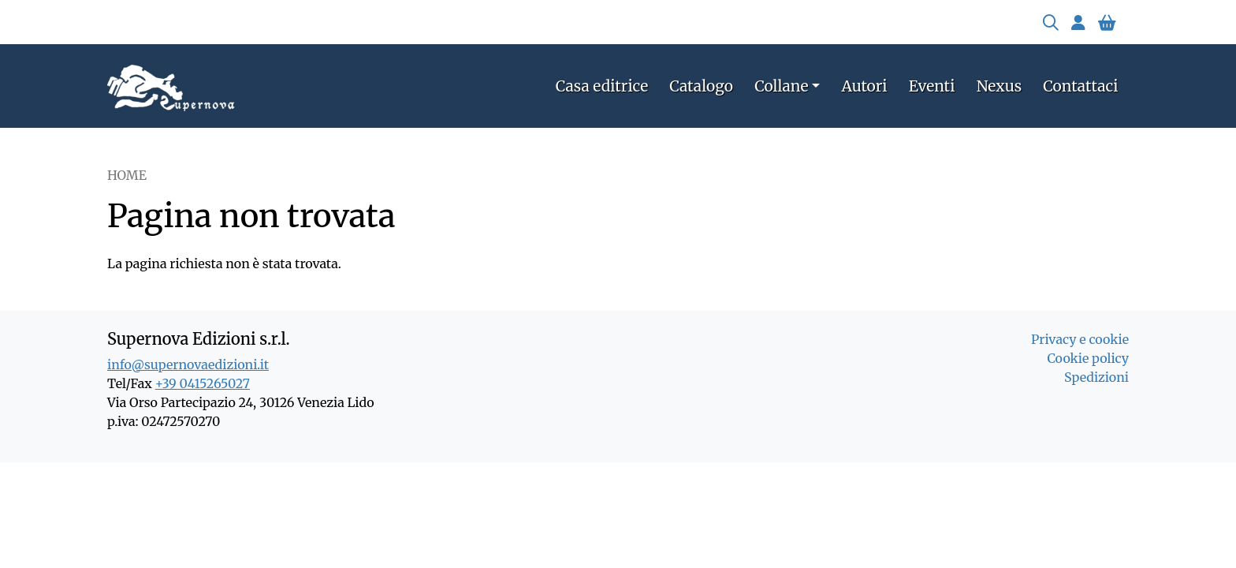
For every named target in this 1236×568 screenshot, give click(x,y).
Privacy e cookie (1080, 339)
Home (127, 175)
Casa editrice (602, 86)
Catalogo (701, 86)
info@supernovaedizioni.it (188, 364)
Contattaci (1080, 86)
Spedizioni (1096, 377)
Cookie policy (1088, 358)
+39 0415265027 (202, 383)
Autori (865, 86)
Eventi (932, 86)
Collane (781, 86)
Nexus (999, 86)
